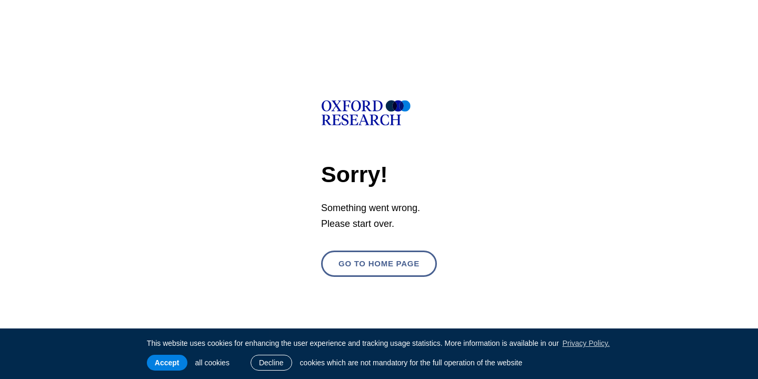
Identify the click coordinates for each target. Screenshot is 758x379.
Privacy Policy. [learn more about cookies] (586, 343)
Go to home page (379, 263)
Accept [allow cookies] (167, 362)
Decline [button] (271, 362)
